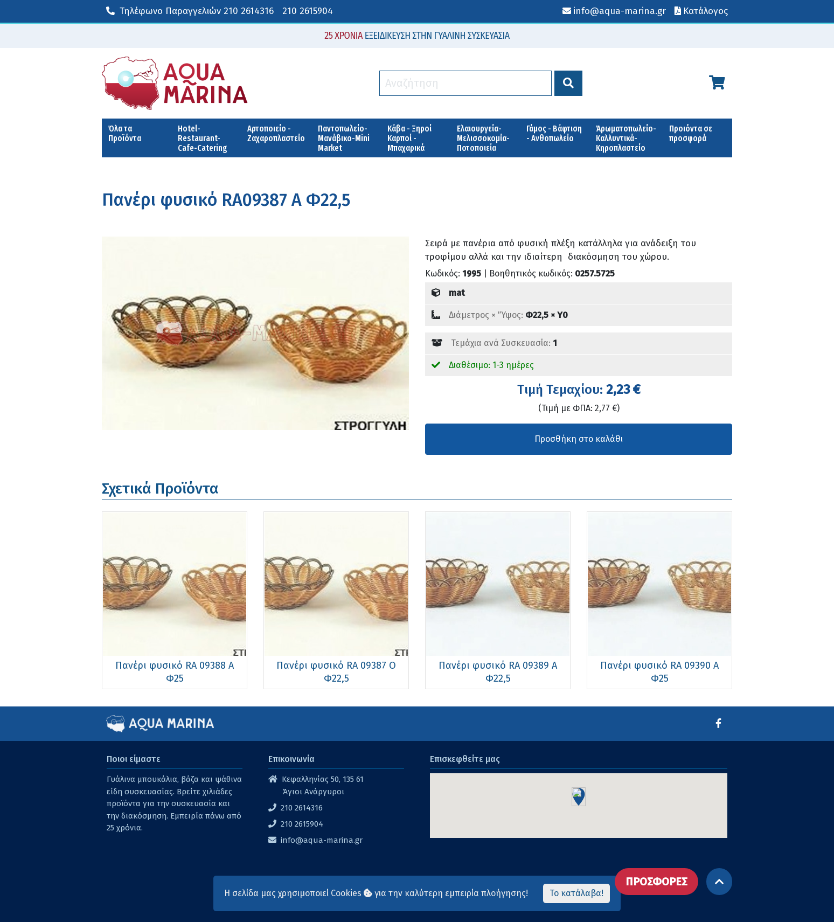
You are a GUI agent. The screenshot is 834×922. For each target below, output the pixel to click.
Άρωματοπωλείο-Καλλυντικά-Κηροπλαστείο (626, 138)
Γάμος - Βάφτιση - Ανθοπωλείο (554, 133)
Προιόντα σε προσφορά (690, 133)
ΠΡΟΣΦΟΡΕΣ (656, 881)
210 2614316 (190, 11)
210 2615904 (307, 11)
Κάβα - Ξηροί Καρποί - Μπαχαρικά (409, 138)
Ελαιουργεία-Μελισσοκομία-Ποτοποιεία (483, 138)
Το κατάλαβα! (576, 893)
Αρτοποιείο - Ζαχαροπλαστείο (276, 133)
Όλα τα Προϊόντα (124, 133)
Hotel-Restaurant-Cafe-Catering (202, 138)
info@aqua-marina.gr (322, 840)
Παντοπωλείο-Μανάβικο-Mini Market (344, 138)
